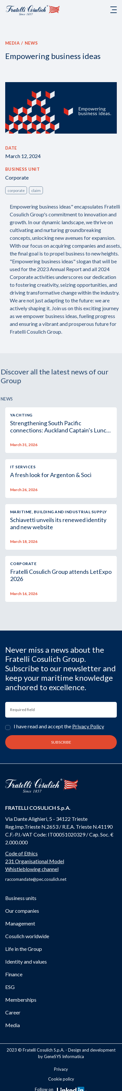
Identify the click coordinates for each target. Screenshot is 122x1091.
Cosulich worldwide (27, 936)
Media (12, 43)
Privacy (61, 1069)
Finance (13, 974)
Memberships (20, 999)
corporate (16, 190)
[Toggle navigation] (113, 10)
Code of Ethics (21, 853)
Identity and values (26, 961)
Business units (20, 898)
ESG (10, 987)
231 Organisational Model (34, 861)
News (31, 43)
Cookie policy (61, 1079)
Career (12, 1012)
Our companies (22, 911)
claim (36, 190)
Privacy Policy (88, 726)
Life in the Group (23, 949)
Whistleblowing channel (32, 869)
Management (20, 923)
